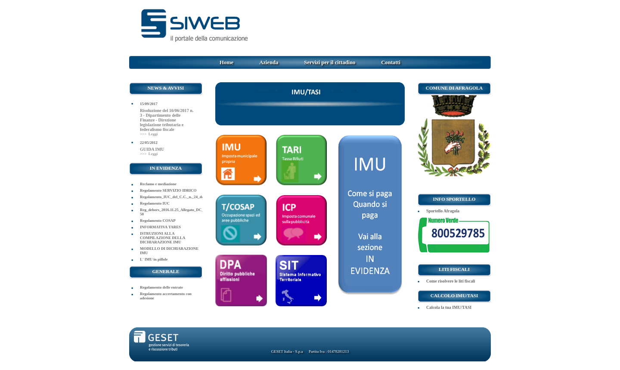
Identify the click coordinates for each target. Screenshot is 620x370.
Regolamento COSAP (158, 220)
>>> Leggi (149, 134)
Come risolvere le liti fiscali (450, 281)
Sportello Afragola (442, 210)
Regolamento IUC (155, 203)
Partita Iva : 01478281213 (328, 351)
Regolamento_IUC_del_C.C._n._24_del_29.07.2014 (171, 197)
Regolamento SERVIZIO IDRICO (168, 190)
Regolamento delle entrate (161, 287)
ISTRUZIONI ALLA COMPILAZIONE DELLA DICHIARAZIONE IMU (162, 237)
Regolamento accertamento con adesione (166, 296)
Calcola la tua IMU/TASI (448, 307)
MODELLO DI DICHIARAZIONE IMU (169, 250)
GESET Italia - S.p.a (287, 351)
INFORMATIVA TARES (160, 227)
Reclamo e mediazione (158, 184)
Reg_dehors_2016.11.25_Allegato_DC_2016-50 (171, 212)
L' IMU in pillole (153, 259)
